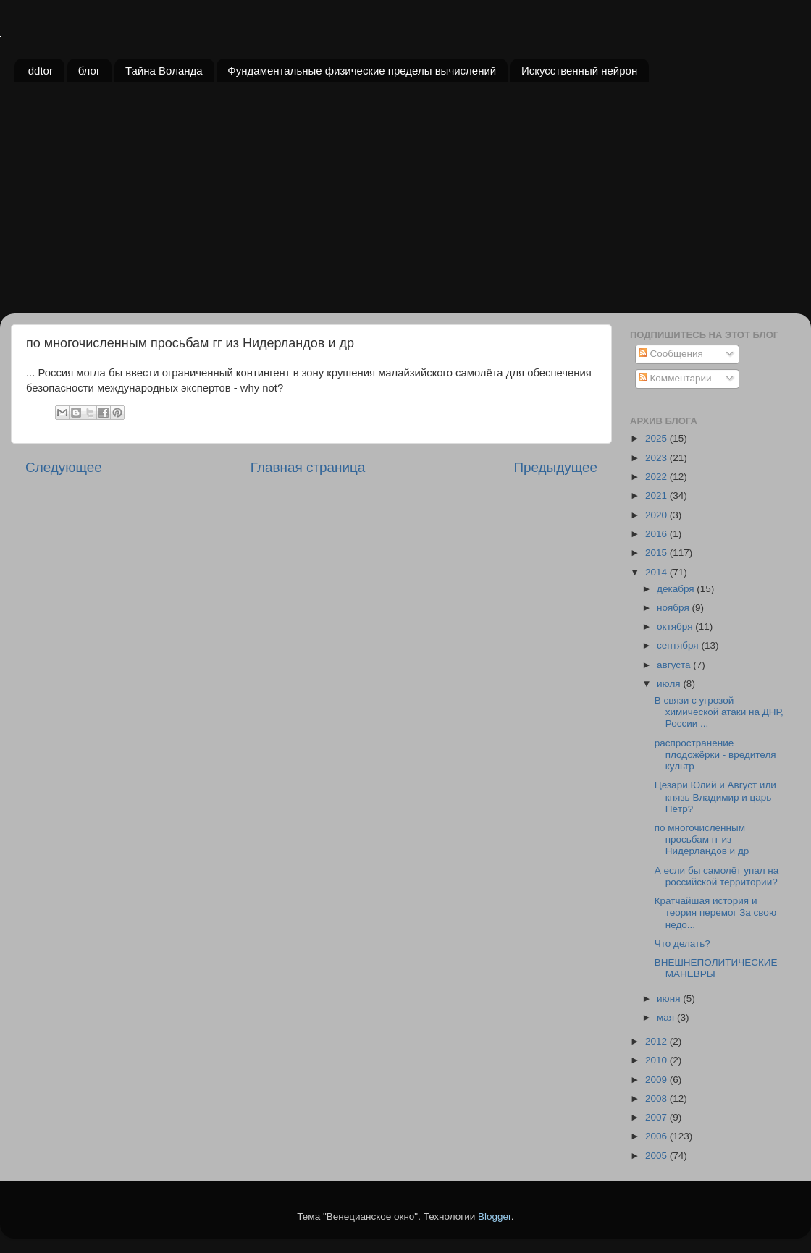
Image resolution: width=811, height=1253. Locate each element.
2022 (657, 476)
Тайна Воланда (164, 70)
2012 (657, 1041)
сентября (679, 645)
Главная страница (308, 467)
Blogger (494, 1216)
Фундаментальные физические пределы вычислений (361, 70)
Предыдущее (555, 467)
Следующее (63, 467)
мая (667, 1017)
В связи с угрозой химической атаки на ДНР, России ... (719, 712)
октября (676, 626)
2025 (657, 438)
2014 (657, 572)
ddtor (40, 70)
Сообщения (671, 353)
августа (675, 664)
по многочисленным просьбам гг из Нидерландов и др (702, 839)
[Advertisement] (405, 205)
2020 (657, 515)
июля (670, 683)
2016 (657, 533)
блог (89, 70)
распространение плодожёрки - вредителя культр (715, 755)
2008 (657, 1098)
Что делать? (682, 943)
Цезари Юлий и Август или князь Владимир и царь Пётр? (715, 797)
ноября (674, 607)
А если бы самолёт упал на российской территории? (717, 876)
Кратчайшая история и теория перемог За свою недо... (715, 912)
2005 (657, 1155)
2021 (657, 495)
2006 (657, 1136)
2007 (657, 1117)
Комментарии (675, 378)
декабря (677, 588)
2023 (657, 457)
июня (670, 998)
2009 (657, 1079)
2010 (657, 1060)
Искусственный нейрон (579, 70)
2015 (657, 552)
